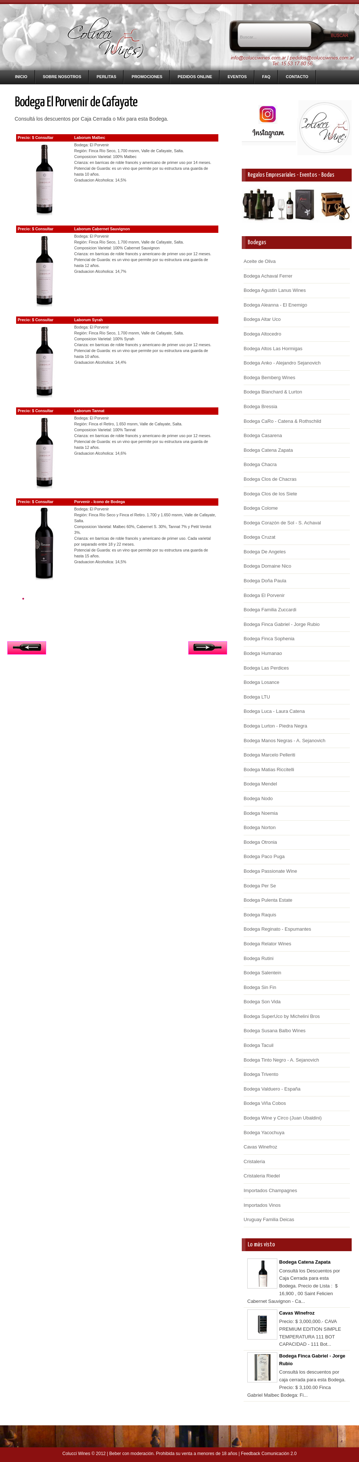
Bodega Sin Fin (260, 987)
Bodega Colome (261, 508)
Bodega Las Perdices (266, 668)
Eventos (237, 76)
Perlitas (106, 76)
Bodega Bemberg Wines (269, 377)
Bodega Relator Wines (267, 943)
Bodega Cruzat (259, 537)
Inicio (21, 76)
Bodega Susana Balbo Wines (275, 1030)
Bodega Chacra (260, 464)
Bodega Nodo (258, 798)
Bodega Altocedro (262, 334)
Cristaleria (254, 1161)
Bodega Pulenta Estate (268, 900)
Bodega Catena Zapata (268, 450)
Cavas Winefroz (260, 1147)
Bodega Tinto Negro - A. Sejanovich (281, 1060)
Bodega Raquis (260, 914)
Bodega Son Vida (262, 1001)
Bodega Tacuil (258, 1045)
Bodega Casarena (263, 435)
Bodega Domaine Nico (267, 566)
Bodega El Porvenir (264, 595)
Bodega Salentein (262, 972)
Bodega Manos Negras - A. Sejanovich (284, 740)
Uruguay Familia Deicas (269, 1219)
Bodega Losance (262, 682)
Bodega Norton (259, 827)
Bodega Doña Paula (265, 580)
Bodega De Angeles (265, 551)
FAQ (266, 76)
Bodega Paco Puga (264, 856)
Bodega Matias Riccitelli (269, 769)
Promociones (147, 76)
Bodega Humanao (263, 653)
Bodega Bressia (260, 406)
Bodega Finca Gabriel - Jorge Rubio (281, 624)
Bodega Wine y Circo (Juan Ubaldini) (283, 1118)
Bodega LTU (257, 697)
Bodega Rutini (259, 958)
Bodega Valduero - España (272, 1089)
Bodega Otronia (260, 842)
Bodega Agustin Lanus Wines (275, 290)
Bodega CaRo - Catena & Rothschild (282, 421)
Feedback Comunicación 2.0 (269, 1453)
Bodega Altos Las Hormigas (273, 348)
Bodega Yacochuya (264, 1132)
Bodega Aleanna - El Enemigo (275, 305)
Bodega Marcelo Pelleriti (269, 755)
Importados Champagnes (270, 1190)
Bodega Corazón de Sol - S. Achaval (282, 522)
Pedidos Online (195, 76)
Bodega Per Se (260, 885)
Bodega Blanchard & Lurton (273, 392)
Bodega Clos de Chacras (270, 479)
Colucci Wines (76, 1453)
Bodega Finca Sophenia (269, 638)
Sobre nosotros (62, 76)
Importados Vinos (262, 1205)
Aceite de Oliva (259, 261)
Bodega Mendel (260, 784)
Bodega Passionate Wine (270, 871)
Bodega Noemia (261, 813)
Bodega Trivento (261, 1074)
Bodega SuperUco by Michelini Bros (282, 1016)
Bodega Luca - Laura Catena (274, 711)
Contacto (297, 76)
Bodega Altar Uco (262, 319)
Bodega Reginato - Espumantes (277, 929)
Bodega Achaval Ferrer (268, 276)
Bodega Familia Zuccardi (270, 609)
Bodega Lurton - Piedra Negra (275, 726)
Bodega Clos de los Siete (270, 494)
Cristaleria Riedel (262, 1176)
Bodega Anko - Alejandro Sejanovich (282, 363)
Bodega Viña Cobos (265, 1103)
